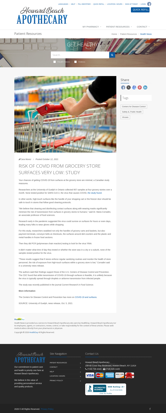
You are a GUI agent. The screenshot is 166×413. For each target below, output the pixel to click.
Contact (142, 26)
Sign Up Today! (131, 4)
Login (143, 4)
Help (73, 4)
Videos (79, 61)
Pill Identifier (84, 4)
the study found (95, 193)
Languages (63, 4)
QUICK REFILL (141, 9)
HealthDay (33, 332)
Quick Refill (98, 4)
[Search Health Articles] (80, 54)
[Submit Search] (112, 55)
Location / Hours (114, 4)
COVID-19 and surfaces (86, 297)
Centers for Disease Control (134, 106)
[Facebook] (149, 4)
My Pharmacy (91, 26)
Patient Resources (118, 26)
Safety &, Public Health (132, 112)
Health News (61, 61)
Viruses (125, 117)
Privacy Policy (56, 380)
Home (114, 34)
